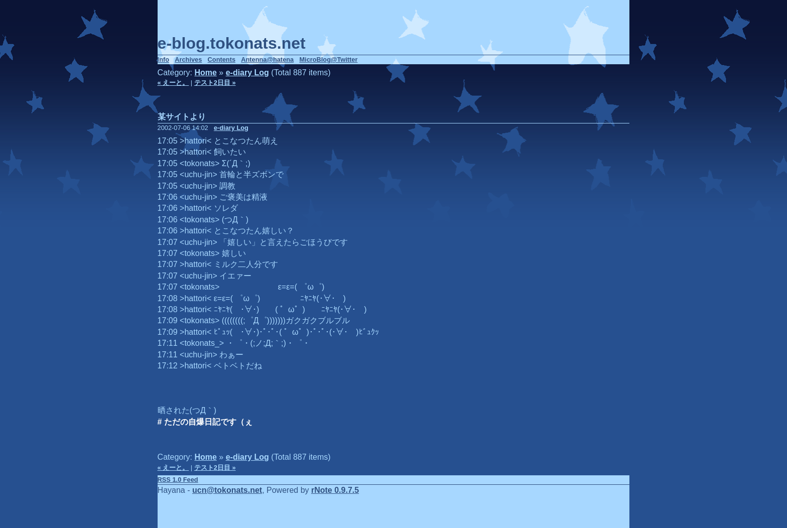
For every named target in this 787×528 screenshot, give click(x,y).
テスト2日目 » (215, 82)
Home (205, 72)
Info (163, 59)
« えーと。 (173, 82)
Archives (188, 59)
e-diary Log (247, 72)
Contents (221, 59)
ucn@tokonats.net (227, 490)
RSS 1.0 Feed (178, 479)
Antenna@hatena (267, 59)
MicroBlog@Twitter (328, 59)
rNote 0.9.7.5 (335, 490)
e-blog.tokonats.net (232, 43)
